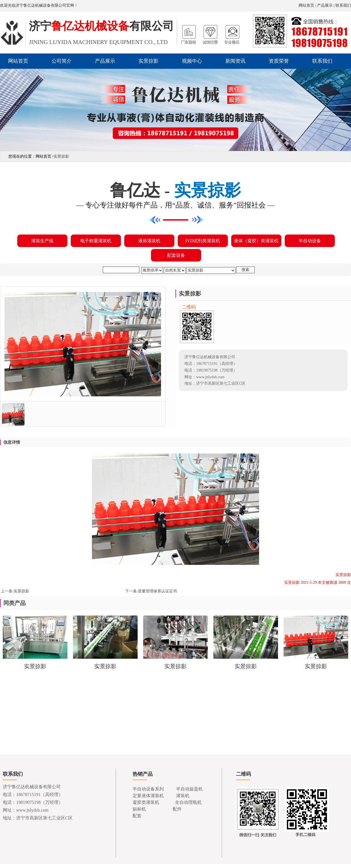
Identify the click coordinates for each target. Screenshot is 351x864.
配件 (177, 809)
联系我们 (343, 5)
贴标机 (139, 809)
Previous (5, 107)
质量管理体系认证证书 (157, 591)
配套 (137, 815)
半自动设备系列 (148, 789)
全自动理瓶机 (188, 802)
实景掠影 (148, 61)
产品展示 (325, 5)
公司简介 (62, 61)
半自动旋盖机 (189, 789)
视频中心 (192, 61)
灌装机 (182, 795)
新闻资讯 (235, 61)
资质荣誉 (279, 61)
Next (345, 107)
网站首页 (306, 5)
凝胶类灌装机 (146, 802)
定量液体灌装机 (148, 795)
